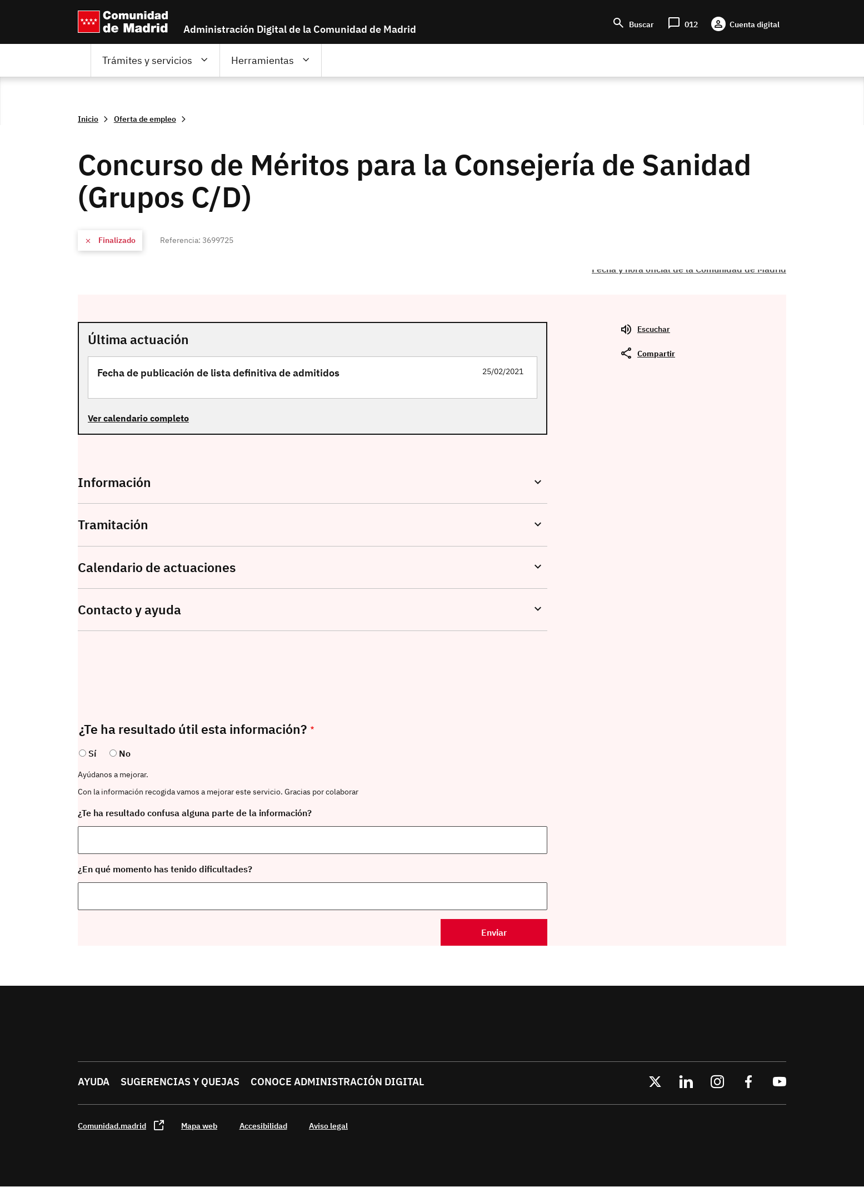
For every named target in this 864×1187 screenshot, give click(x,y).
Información (114, 482)
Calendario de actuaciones (157, 567)
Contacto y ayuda (129, 609)
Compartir (656, 353)
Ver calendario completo (138, 418)
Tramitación (113, 524)
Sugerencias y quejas (180, 1081)
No (125, 753)
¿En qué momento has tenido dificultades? (165, 869)
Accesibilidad (263, 1125)
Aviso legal (328, 1125)
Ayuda (93, 1081)
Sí (92, 753)
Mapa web (199, 1125)
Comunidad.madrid (112, 1125)
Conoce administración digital (337, 1081)
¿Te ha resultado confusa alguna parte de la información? (195, 812)
